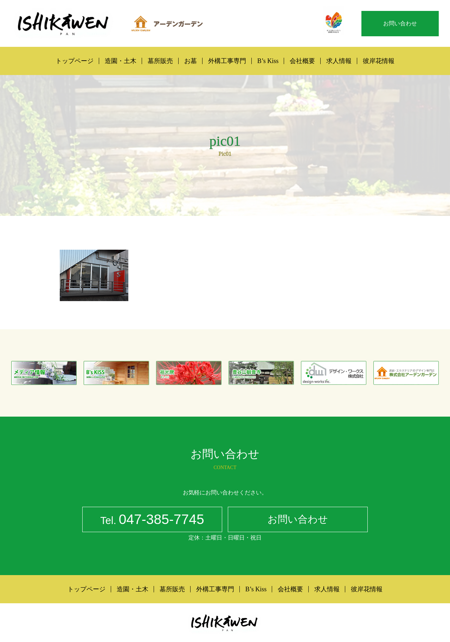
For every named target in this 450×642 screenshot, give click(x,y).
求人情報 (339, 61)
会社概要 (302, 61)
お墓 (190, 61)
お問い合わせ (400, 23)
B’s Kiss (268, 61)
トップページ (75, 61)
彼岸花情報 (378, 61)
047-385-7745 (152, 520)
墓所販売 (160, 61)
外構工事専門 (227, 61)
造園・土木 (120, 61)
